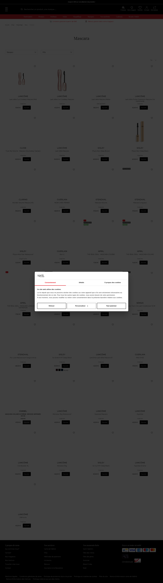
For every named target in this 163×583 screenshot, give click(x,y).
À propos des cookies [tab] (112, 282)
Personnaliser (81, 306)
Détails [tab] (81, 282)
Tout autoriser (111, 306)
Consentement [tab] (50, 282)
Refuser (52, 306)
